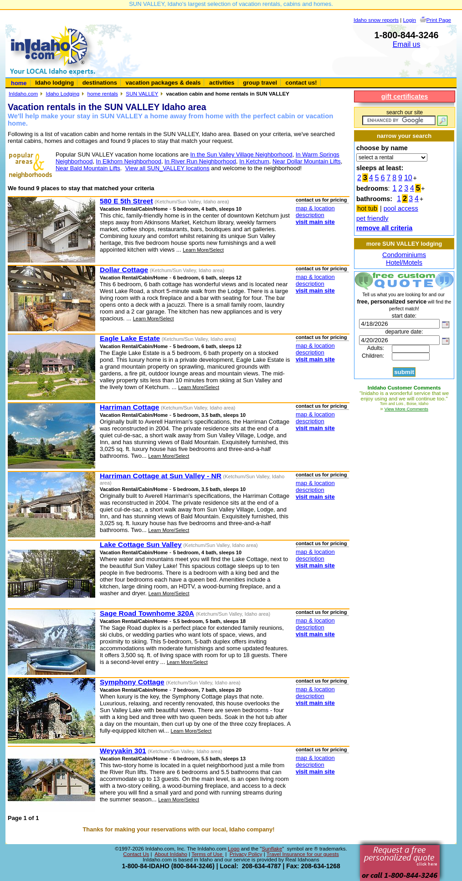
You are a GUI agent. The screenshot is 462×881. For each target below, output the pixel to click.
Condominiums (404, 254)
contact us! (301, 82)
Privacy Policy (246, 854)
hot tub (367, 208)
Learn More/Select (203, 250)
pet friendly (372, 218)
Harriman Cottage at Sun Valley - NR (160, 476)
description (310, 215)
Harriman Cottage (129, 407)
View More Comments (406, 408)
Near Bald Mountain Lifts (88, 168)
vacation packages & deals (163, 82)
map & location (315, 208)
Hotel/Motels (404, 262)
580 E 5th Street (126, 201)
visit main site (315, 221)
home (19, 83)
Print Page (438, 20)
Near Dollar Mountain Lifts (306, 161)
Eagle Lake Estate (130, 338)
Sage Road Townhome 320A (147, 613)
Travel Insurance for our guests (303, 854)
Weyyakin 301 (123, 750)
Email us (407, 44)
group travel (260, 82)
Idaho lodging (54, 82)
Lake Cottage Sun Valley (141, 544)
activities (221, 82)
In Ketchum (254, 161)
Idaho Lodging (62, 93)
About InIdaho (170, 854)
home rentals (102, 93)
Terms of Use (207, 854)
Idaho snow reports (376, 20)
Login (409, 20)
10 (408, 178)
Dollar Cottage (124, 269)
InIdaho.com (23, 93)
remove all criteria (384, 228)
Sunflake (272, 848)
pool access (401, 208)
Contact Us (136, 854)
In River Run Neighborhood (200, 161)
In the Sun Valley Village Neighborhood (241, 154)
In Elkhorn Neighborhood (128, 161)
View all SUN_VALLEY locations (167, 168)
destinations (99, 82)
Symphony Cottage (132, 682)
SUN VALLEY (142, 93)
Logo (234, 848)
